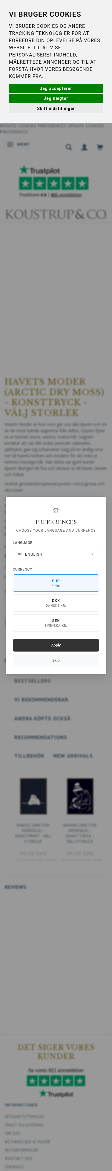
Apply (56, 645)
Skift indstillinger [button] (56, 108)
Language (22, 543)
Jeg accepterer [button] (56, 88)
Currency (22, 569)
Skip (55, 660)
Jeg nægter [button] (56, 98)
